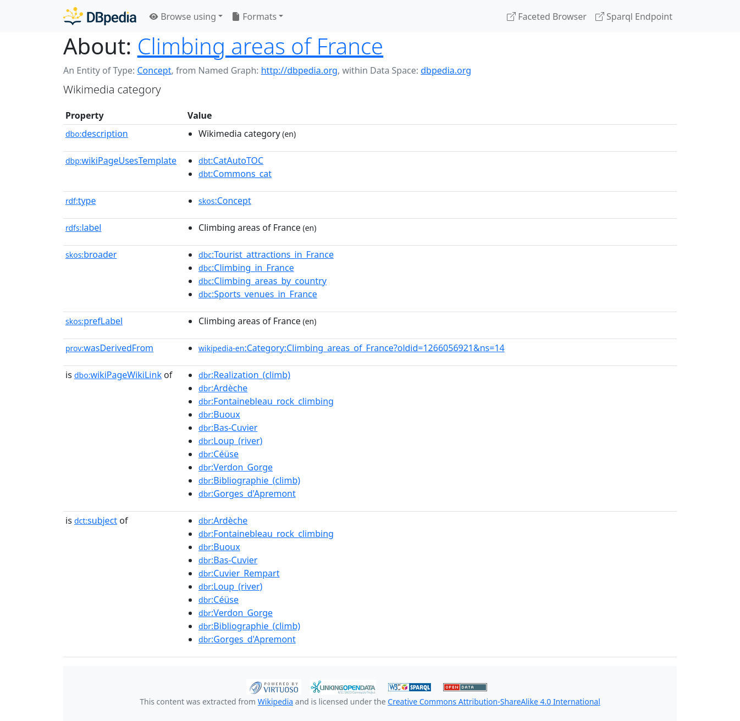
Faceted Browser (547, 16)
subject (95, 520)
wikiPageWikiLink (118, 375)
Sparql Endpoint (633, 16)
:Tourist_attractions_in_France (266, 254)
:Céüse (218, 454)
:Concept (224, 201)
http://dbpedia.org (299, 70)
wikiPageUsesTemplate (120, 160)
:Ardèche (222, 388)
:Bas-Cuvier (227, 427)
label (83, 227)
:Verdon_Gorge (235, 467)
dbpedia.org (446, 70)
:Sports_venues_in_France (257, 294)
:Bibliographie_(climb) (249, 480)
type (80, 201)
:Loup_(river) (230, 441)
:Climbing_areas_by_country (262, 281)
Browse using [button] (183, 16)
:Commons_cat (235, 174)
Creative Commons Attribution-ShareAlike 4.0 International (494, 701)
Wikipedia (275, 701)
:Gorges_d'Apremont (247, 493)
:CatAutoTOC (230, 160)
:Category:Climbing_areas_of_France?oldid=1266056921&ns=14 (351, 348)
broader (91, 254)
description (96, 133)
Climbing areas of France (260, 46)
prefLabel (94, 321)
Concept (154, 70)
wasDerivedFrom (109, 348)
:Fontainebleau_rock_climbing (266, 401)
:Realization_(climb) (244, 375)
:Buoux (219, 414)
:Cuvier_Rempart (238, 573)
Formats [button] (254, 16)
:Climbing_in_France (246, 268)
